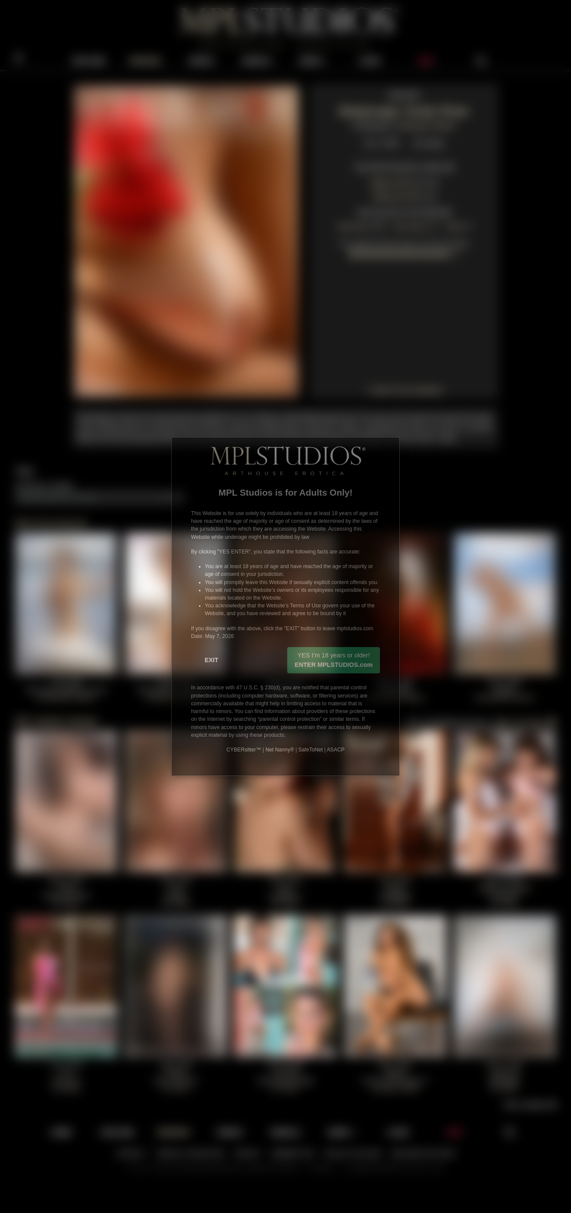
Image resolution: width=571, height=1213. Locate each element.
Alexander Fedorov (426, 124)
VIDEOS (201, 60)
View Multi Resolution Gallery (404, 166)
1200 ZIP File (395, 195)
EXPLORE (89, 60)
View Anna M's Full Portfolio (404, 211)
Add (175, 496)
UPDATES (145, 60)
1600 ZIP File (393, 181)
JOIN (425, 60)
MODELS (257, 60)
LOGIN (370, 60)
